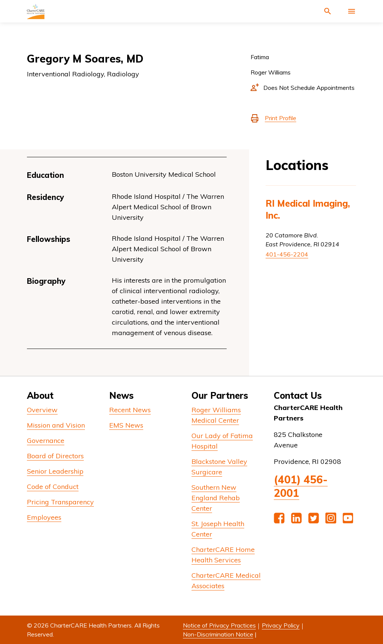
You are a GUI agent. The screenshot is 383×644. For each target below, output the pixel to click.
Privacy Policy (281, 625)
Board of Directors (55, 456)
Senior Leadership (55, 471)
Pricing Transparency (60, 502)
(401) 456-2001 (301, 486)
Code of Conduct (53, 486)
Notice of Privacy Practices (219, 625)
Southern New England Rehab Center (216, 498)
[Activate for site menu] (351, 11)
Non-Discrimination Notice (218, 634)
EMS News (126, 425)
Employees (44, 517)
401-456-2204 (287, 254)
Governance (45, 440)
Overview (42, 409)
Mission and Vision (56, 425)
